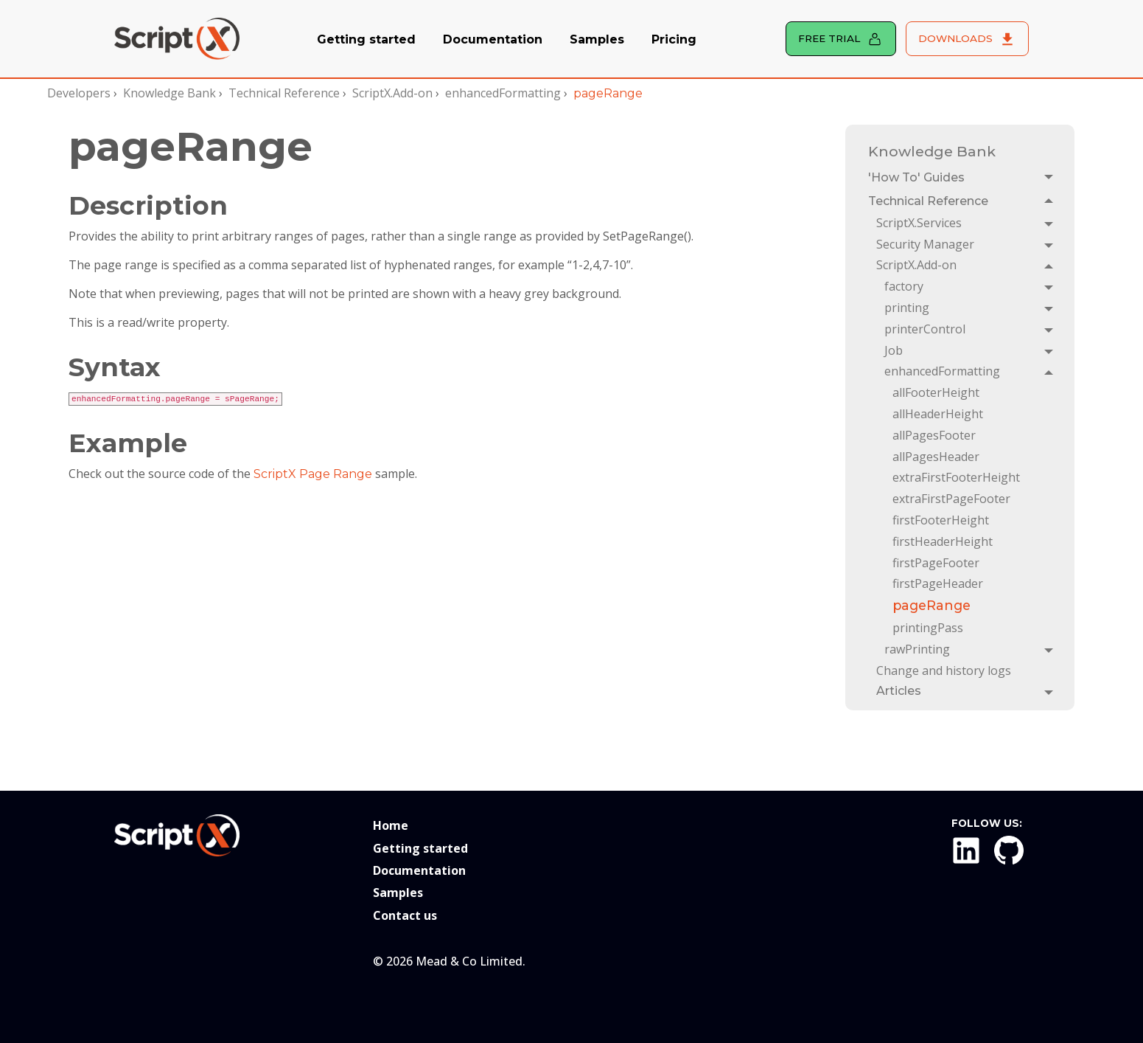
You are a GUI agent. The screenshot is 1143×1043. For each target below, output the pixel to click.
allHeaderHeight (937, 414)
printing (906, 307)
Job (893, 350)
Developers (79, 93)
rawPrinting (917, 649)
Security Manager (925, 244)
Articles (898, 691)
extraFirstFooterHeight (956, 477)
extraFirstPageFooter (951, 499)
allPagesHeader (935, 456)
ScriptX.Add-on (392, 93)
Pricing (673, 39)
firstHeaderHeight (942, 541)
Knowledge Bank (169, 93)
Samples (597, 39)
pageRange (931, 605)
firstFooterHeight (940, 520)
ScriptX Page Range (313, 474)
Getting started (366, 39)
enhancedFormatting (503, 93)
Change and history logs (943, 670)
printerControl (924, 329)
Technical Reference (284, 93)
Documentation (492, 39)
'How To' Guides (916, 177)
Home (390, 825)
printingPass (927, 628)
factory (903, 286)
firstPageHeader (937, 583)
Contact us (405, 915)
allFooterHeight (935, 392)
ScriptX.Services (919, 223)
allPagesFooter (934, 435)
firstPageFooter (935, 563)
